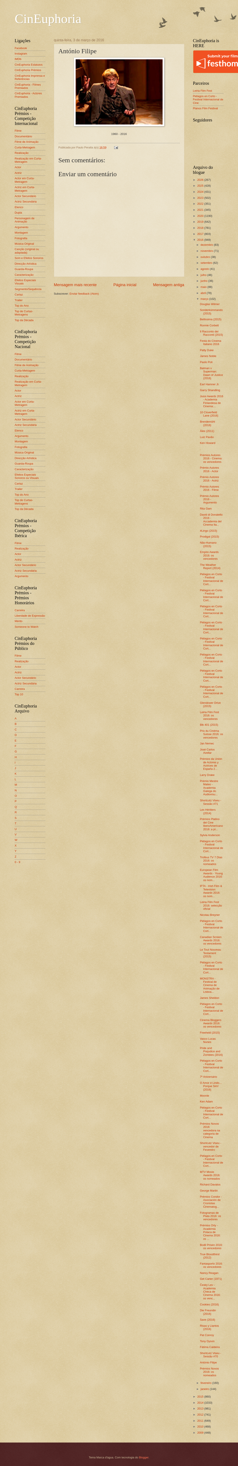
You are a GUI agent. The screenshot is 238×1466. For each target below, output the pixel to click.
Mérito (19, 621)
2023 (200, 197)
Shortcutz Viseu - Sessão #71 (210, 802)
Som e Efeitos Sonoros (29, 258)
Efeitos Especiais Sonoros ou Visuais (27, 476)
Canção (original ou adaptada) (27, 250)
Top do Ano (22, 305)
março (205, 299)
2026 (200, 179)
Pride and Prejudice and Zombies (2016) (211, 1051)
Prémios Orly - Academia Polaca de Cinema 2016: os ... (210, 1232)
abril (204, 293)
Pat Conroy (207, 1335)
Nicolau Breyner (210, 914)
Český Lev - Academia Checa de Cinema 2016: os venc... (210, 1291)
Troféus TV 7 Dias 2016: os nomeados (211, 861)
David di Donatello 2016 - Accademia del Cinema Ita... (211, 519)
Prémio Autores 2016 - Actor (209, 469)
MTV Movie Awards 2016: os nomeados (210, 1175)
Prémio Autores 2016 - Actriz (209, 478)
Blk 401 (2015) (209, 724)
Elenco (19, 207)
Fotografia (21, 238)
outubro (206, 257)
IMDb (18, 59)
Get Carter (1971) (211, 1278)
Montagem (21, 232)
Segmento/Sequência (28, 289)
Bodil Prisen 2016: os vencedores (211, 1246)
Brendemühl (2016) (207, 423)
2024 (200, 191)
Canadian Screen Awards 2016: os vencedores (211, 940)
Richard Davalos (210, 1184)
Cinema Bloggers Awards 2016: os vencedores (210, 1023)
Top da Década (24, 320)
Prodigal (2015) (209, 536)
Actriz (18, 172)
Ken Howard (207, 443)
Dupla (18, 212)
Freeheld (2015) (210, 1032)
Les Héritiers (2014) (208, 811)
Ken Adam (206, 1101)
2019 (200, 221)
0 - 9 (17, 862)
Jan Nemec (207, 743)
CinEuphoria (48, 19)
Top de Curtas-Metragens (24, 313)
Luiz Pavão (207, 437)
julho (204, 275)
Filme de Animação (27, 141)
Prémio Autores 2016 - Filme (209, 488)
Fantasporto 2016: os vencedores (211, 1265)
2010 (200, 1426)
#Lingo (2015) (208, 530)
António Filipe (208, 1362)
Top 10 (19, 694)
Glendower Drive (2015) (210, 704)
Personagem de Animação (25, 220)
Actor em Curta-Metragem (25, 180)
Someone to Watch (26, 626)
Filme (18, 130)
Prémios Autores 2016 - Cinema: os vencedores (211, 458)
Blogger (143, 1457)
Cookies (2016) (209, 1304)
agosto (205, 269)
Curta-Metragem (25, 147)
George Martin (209, 1190)
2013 (200, 1408)
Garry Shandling (210, 390)
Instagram (21, 53)
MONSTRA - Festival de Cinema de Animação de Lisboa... (210, 985)
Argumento (21, 227)
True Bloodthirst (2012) (210, 1256)
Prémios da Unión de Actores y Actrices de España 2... (211, 763)
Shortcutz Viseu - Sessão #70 (210, 1354)
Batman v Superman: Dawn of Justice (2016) (211, 373)
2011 (200, 1420)
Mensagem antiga (168, 285)
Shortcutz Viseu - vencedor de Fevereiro (210, 1146)
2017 (200, 234)
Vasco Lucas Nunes (208, 1040)
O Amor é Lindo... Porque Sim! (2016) (211, 1086)
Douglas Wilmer (210, 304)
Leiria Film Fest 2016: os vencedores (209, 716)
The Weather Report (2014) (210, 566)
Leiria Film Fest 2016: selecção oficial (211, 905)
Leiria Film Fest (202, 90)
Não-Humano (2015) (208, 544)
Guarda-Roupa (24, 269)
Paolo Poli (206, 362)
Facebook (21, 48)
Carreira (20, 610)
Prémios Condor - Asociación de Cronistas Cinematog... (211, 1201)
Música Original (24, 243)
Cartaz (19, 294)
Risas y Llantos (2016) (209, 1327)
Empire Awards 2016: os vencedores (209, 555)
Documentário (23, 136)
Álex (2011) (207, 431)
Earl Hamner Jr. (209, 384)
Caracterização (24, 274)
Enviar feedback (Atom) (84, 293)
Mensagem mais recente (75, 285)
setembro (207, 262)
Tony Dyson (207, 1341)
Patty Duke (207, 350)
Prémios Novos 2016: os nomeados (209, 1372)
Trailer (19, 300)
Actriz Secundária (26, 201)
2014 (200, 1402)
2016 (200, 239)
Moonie (204, 1095)
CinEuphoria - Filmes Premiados (28, 86)
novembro (207, 250)
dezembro (207, 244)
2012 (200, 1414)
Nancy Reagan (209, 1273)
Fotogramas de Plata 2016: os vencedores (210, 1216)
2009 (200, 1432)
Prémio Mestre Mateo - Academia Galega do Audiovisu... (209, 787)
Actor (18, 167)
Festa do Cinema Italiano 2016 (210, 342)
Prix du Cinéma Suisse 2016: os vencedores (211, 734)
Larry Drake (207, 775)
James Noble (208, 356)
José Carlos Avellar (207, 751)
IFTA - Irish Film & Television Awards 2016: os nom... (211, 891)
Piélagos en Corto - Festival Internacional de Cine (208, 100)
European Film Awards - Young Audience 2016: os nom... (211, 875)
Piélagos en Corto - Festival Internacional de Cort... (211, 579)
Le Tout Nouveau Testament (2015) (210, 953)
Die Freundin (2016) (208, 1312)
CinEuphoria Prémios (28, 70)
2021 (200, 209)
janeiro (205, 1389)
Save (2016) (207, 1319)
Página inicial (124, 285)
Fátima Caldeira (210, 1347)
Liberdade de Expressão (30, 615)
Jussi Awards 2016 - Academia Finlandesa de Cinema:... (211, 401)
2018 (200, 227)
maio (204, 287)
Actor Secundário (25, 196)
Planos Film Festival (205, 108)
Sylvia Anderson (210, 835)
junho (204, 280)
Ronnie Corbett (209, 325)
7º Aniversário (208, 1076)
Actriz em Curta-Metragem (25, 189)
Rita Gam (206, 508)
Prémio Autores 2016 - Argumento (209, 499)
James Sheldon (209, 997)
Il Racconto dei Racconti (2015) (211, 333)
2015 (200, 1396)
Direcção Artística (26, 263)
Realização (22, 152)
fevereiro (206, 1383)
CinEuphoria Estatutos (29, 64)
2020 (200, 215)
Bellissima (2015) (210, 319)
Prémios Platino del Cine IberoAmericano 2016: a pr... (211, 824)
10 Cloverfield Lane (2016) (209, 414)
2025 (200, 185)
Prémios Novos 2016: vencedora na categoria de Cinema (210, 1130)
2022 (200, 203)
